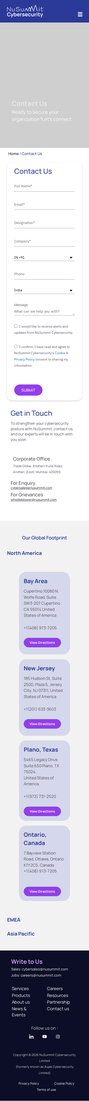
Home (13, 153)
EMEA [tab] (13, 919)
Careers (55, 988)
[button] (80, 14)
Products (21, 995)
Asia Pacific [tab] (21, 933)
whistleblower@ (22, 499)
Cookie (60, 353)
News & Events (19, 1011)
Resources (57, 995)
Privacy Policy (24, 359)
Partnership (58, 1002)
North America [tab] (24, 553)
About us (21, 1002)
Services (20, 988)
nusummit (41, 499)
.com (53, 499)
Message (21, 304)
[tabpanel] (44, 736)
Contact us (58, 1008)
